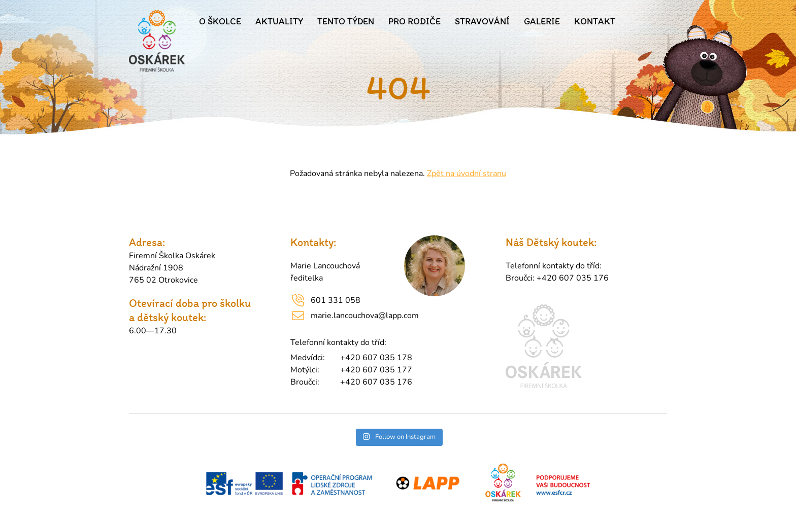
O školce (220, 21)
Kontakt (594, 21)
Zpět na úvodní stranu (466, 173)
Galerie (542, 21)
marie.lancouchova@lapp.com (365, 315)
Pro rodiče (414, 21)
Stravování (482, 21)
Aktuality (279, 21)
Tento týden (345, 21)
